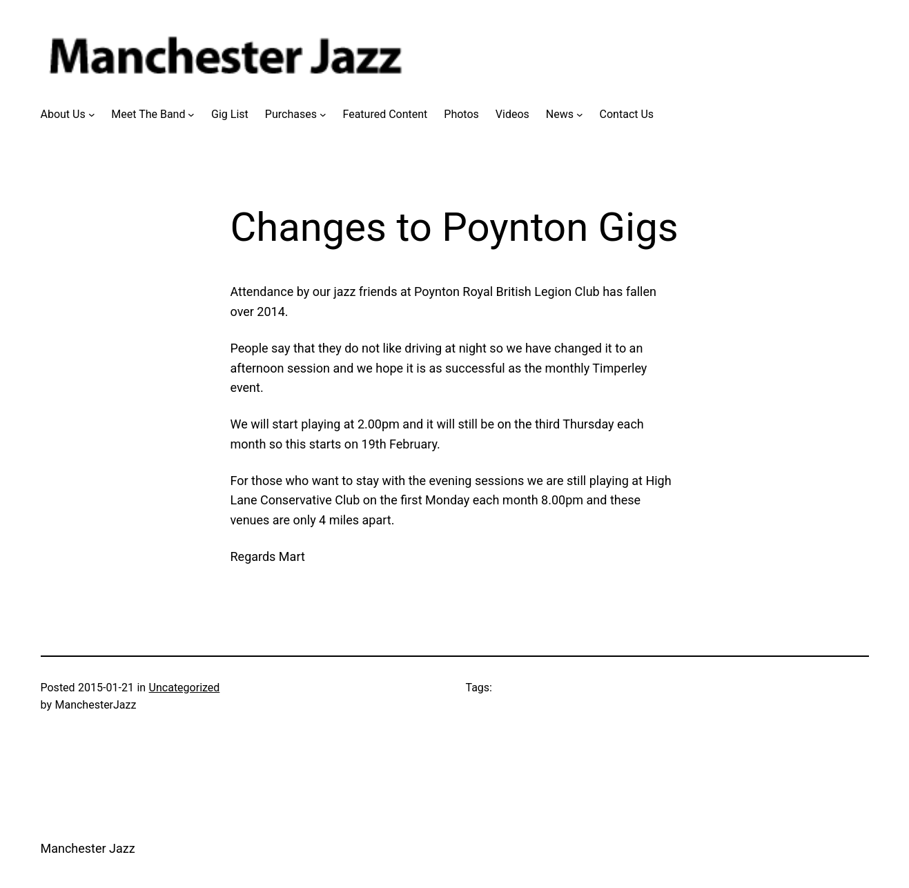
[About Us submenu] (91, 114)
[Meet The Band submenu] (191, 114)
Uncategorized (184, 687)
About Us (63, 114)
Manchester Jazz (88, 848)
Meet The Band (148, 114)
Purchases (291, 114)
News (560, 114)
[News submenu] (579, 114)
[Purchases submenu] (323, 114)
